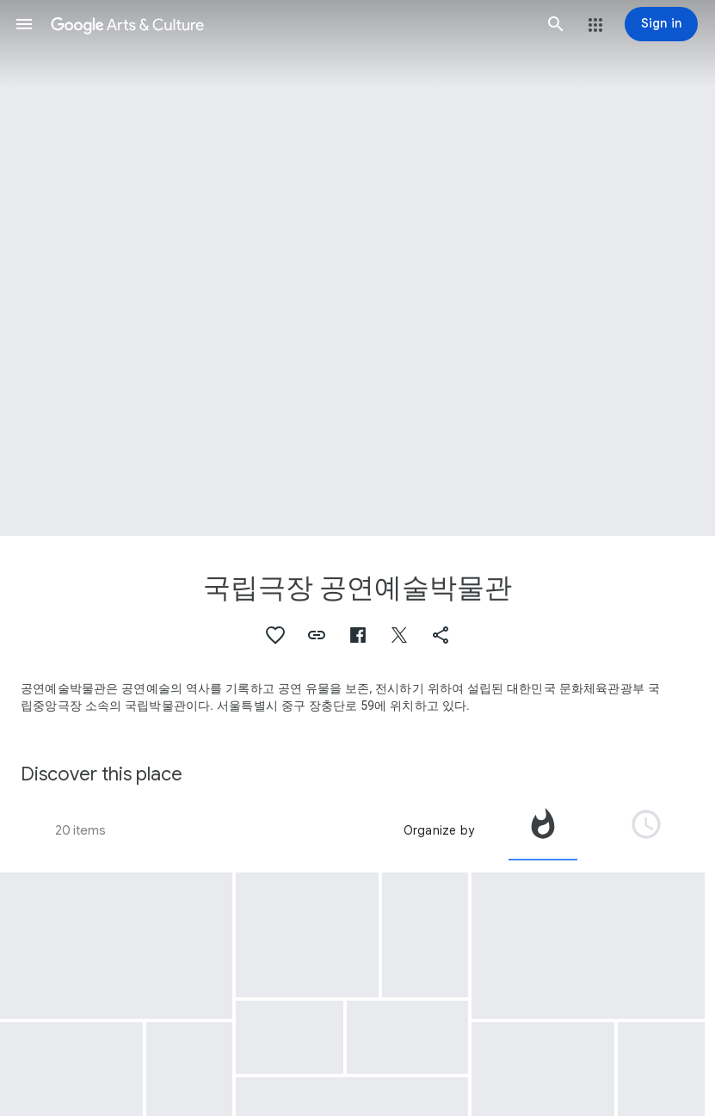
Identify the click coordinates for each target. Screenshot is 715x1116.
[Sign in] (661, 24)
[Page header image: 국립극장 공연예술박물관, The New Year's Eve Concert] (357, 268)
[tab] (543, 830)
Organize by (439, 830)
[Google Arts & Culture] (290, 24)
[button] (24, 24)
